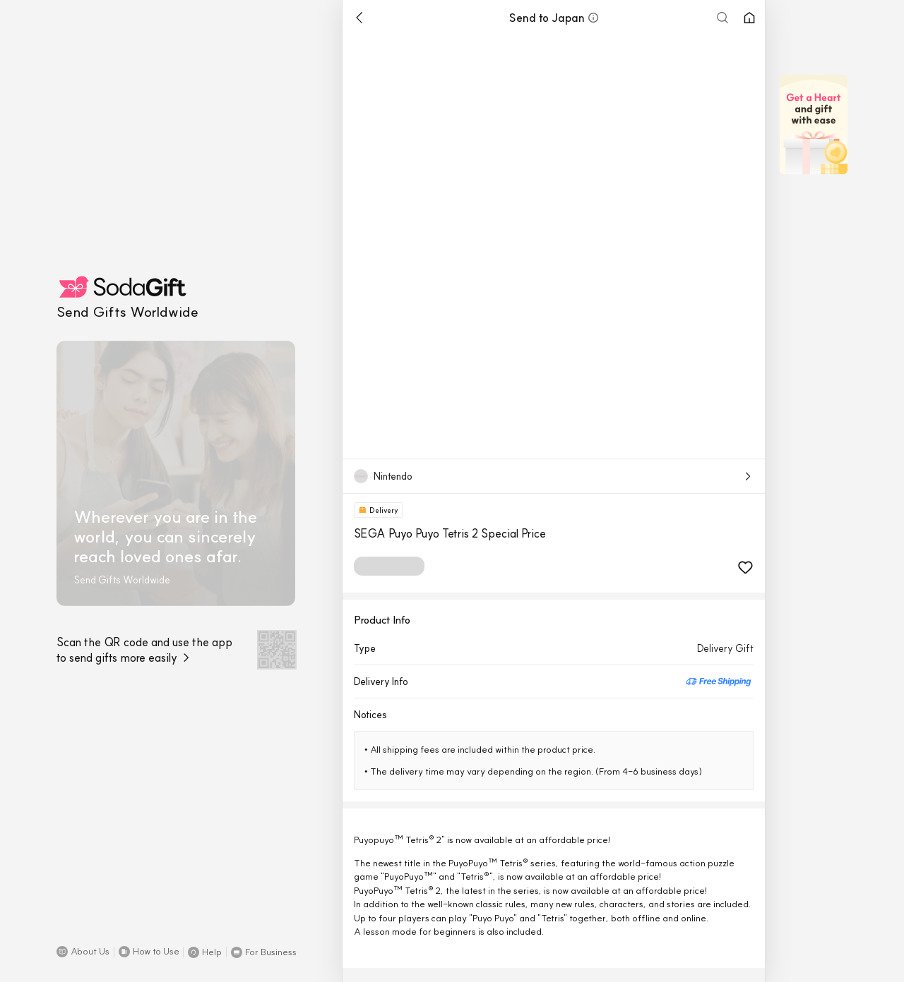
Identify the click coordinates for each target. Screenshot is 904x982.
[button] (82, 952)
